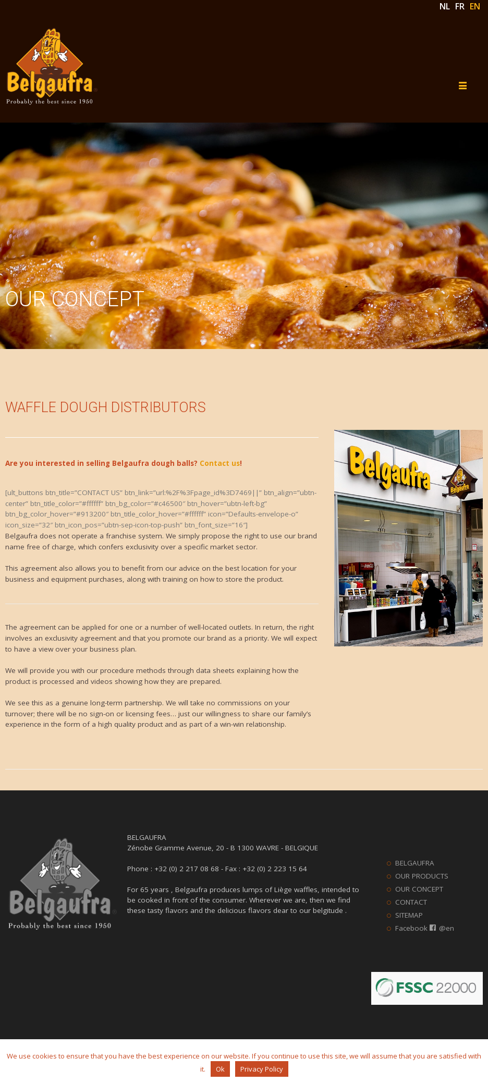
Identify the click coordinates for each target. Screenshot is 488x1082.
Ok (220, 1069)
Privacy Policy (261, 1069)
